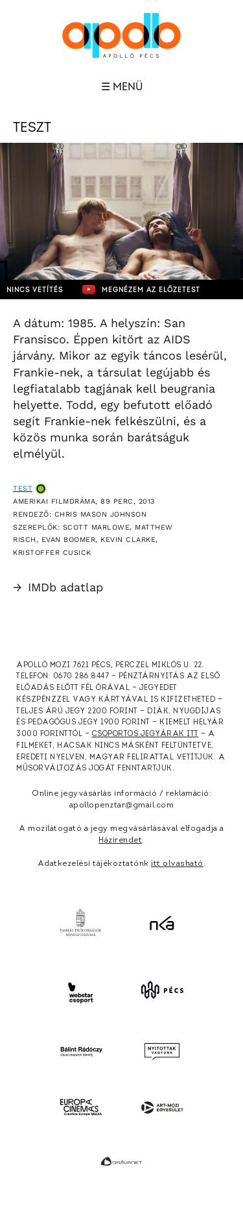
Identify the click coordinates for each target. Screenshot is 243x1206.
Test (22, 488)
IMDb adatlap (58, 587)
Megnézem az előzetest (141, 289)
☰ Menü (122, 86)
